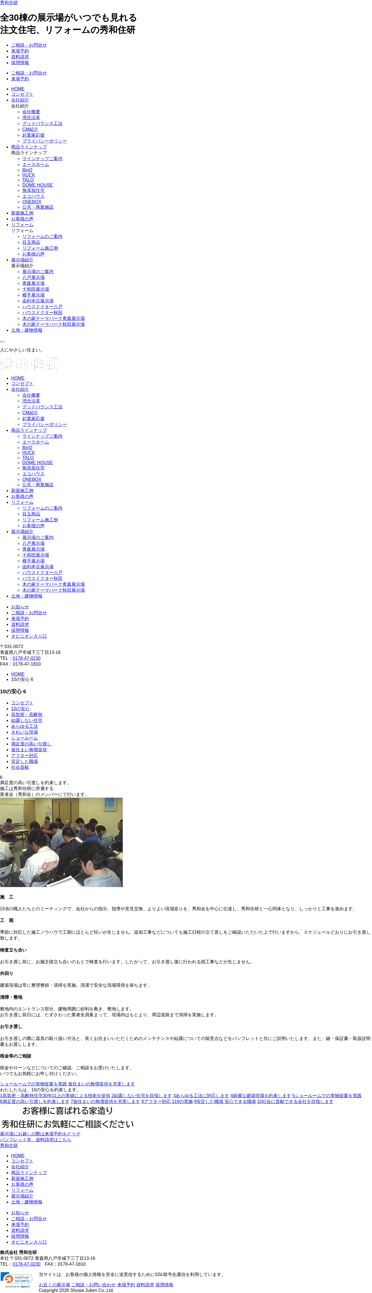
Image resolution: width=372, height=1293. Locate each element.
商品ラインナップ (29, 147)
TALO (28, 180)
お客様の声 (22, 218)
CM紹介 (30, 129)
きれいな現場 (24, 732)
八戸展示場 (33, 277)
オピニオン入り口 (29, 636)
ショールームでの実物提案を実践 (33, 1084)
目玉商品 (31, 242)
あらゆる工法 (24, 726)
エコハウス (33, 196)
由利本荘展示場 (38, 300)
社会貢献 (20, 767)
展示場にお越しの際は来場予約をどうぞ (40, 1133)
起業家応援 (33, 135)
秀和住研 (9, 2)
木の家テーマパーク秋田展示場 (53, 324)
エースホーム (35, 164)
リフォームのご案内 (42, 236)
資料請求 (20, 56)
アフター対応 (24, 755)
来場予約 (20, 51)
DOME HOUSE (37, 185)
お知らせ (20, 607)
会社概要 (31, 111)
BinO (27, 170)
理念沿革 (31, 117)
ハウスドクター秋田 (42, 312)
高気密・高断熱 (26, 714)
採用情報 (20, 62)
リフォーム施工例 (40, 248)
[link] (16, 1280)
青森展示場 (33, 283)
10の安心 (20, 708)
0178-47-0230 (26, 658)
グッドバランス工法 (42, 123)
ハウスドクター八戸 (42, 306)
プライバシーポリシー (44, 141)
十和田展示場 (35, 289)
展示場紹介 (22, 259)
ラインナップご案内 (42, 158)
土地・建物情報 (26, 330)
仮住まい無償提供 (29, 749)
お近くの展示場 (54, 1284)
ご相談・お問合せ (29, 45)
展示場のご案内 (38, 271)
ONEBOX (31, 201)
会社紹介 (20, 100)
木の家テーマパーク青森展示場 (53, 318)
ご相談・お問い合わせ (93, 1284)
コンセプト (22, 94)
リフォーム (22, 224)
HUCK (28, 175)
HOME (18, 88)
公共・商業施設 (38, 207)
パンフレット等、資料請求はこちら (35, 1139)
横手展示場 (33, 295)
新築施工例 (22, 213)
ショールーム (24, 738)
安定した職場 (24, 761)
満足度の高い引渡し (31, 743)
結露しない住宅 (26, 720)
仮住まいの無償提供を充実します (101, 1084)
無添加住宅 (33, 190)
